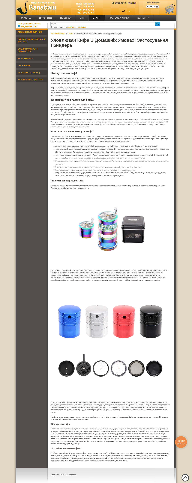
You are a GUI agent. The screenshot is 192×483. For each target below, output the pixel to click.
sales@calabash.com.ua (29, 23)
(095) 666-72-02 (85, 9)
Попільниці (24, 65)
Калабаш (37, 7)
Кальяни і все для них (30, 80)
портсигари (70, 27)
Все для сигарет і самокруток (28, 50)
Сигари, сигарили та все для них (31, 40)
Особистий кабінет (124, 3)
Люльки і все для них (30, 32)
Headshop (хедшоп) (29, 73)
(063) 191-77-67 (85, 12)
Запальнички (25, 58)
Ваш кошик (153, 3)
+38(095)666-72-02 (27, 26)
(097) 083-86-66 (85, 6)
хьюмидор (82, 27)
